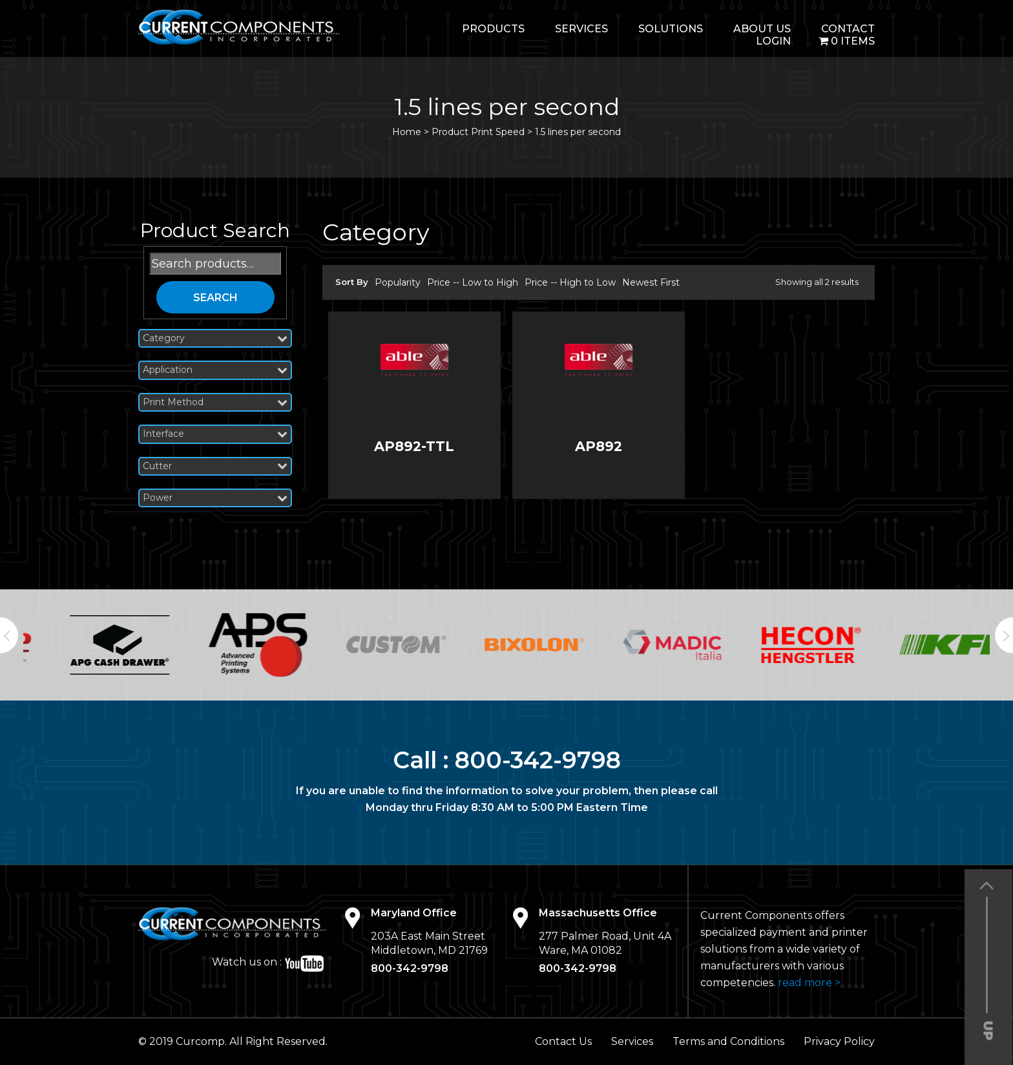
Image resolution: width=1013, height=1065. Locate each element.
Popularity (398, 282)
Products (493, 29)
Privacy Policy (839, 1041)
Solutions (670, 29)
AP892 (598, 446)
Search (215, 297)
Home (406, 132)
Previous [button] (9, 635)
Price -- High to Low (570, 282)
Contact (848, 29)
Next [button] (1004, 635)
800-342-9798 (538, 760)
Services (581, 29)
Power (215, 498)
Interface (215, 434)
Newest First (651, 282)
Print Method (215, 402)
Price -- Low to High (472, 282)
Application (215, 370)
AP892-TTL (414, 446)
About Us (762, 29)
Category (215, 338)
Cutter (215, 466)
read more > (809, 982)
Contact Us (563, 1041)
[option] (92, 645)
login (773, 41)
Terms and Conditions (728, 1041)
